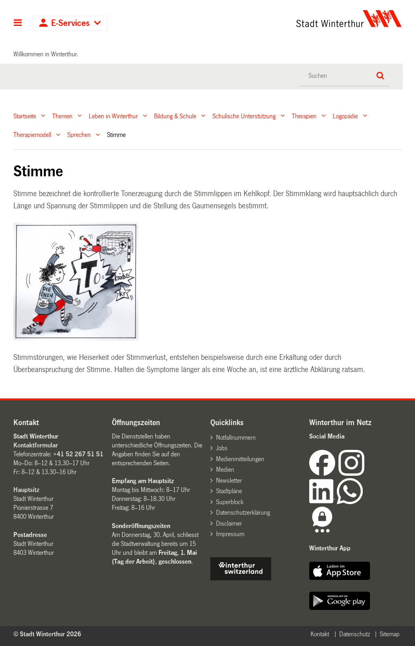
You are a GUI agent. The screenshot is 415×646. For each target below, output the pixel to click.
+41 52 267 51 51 (78, 454)
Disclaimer (229, 523)
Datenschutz (354, 634)
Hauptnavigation (18, 23)
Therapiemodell (32, 134)
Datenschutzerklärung (243, 512)
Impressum (230, 533)
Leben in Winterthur (113, 115)
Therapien (304, 115)
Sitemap (390, 634)
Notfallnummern (236, 437)
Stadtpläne (229, 491)
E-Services (70, 23)
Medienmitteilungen (240, 459)
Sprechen (79, 134)
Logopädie (345, 115)
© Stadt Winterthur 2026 (47, 634)
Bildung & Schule (175, 115)
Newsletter (229, 480)
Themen (62, 115)
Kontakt (319, 634)
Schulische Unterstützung (244, 115)
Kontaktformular (35, 445)
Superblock (230, 501)
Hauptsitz (26, 489)
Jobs (221, 448)
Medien (225, 469)
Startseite (24, 115)
